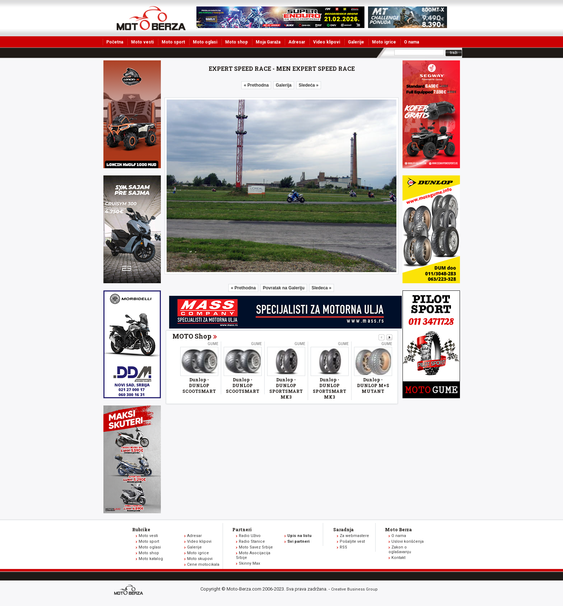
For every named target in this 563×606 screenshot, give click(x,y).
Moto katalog (151, 558)
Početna (114, 42)
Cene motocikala (203, 564)
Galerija (284, 85)
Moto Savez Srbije (256, 547)
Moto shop (236, 42)
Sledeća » (308, 85)
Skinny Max (249, 563)
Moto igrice (384, 42)
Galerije (356, 42)
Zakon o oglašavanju (399, 549)
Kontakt (398, 557)
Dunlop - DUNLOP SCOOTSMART (199, 385)
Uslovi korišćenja (407, 541)
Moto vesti (142, 42)
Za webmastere (354, 535)
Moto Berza (398, 529)
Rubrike (141, 529)
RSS (343, 547)
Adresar (296, 42)
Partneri (242, 529)
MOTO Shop (191, 336)
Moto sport (173, 42)
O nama (411, 42)
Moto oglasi (205, 42)
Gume (213, 344)
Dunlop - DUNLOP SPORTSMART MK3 (286, 388)
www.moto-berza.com (129, 590)
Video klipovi (326, 42)
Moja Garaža (268, 42)
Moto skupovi (200, 558)
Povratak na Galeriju (283, 287)
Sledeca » (321, 287)
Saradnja (343, 529)
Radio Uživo (250, 535)
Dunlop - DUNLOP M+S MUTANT (373, 385)
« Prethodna (256, 85)
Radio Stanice (252, 541)
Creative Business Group (354, 589)
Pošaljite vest (352, 541)
